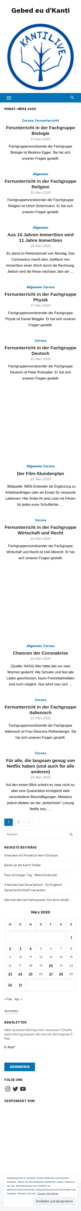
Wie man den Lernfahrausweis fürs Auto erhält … (37, 900)
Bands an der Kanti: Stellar (22, 865)
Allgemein (40, 174)
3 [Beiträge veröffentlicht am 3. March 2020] (20, 949)
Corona (27, 121)
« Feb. (8, 999)
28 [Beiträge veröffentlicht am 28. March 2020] (61, 974)
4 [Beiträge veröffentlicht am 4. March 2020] (30, 949)
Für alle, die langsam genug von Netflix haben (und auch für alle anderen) (40, 766)
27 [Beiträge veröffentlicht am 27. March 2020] (51, 974)
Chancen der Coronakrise (40, 652)
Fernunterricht (47, 121)
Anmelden (11, 1011)
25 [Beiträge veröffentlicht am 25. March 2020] (31, 974)
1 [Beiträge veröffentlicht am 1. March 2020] (71, 938)
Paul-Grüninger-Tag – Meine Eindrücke (30, 875)
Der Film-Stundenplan (40, 473)
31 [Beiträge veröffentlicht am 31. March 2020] (20, 985)
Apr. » (18, 999)
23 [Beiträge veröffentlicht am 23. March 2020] (10, 974)
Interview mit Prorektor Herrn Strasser (31, 855)
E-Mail (10, 1047)
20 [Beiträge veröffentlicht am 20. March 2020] (51, 966)
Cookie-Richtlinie (47, 1193)
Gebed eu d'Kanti (40, 10)
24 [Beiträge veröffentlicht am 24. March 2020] (20, 974)
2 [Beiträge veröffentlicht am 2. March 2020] (10, 949)
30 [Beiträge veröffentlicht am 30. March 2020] (10, 985)
